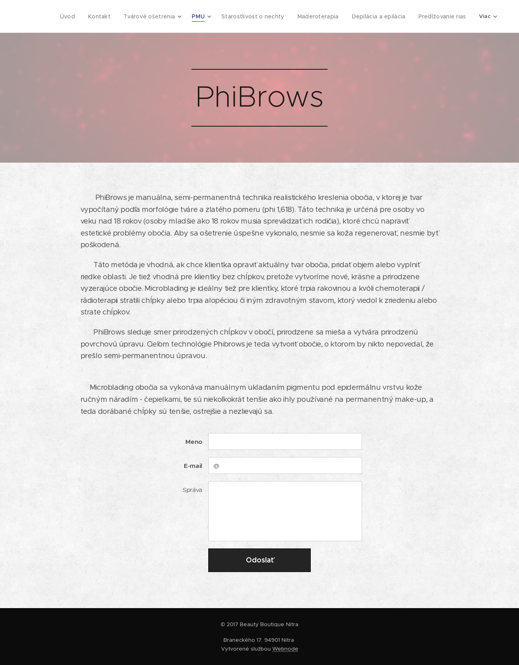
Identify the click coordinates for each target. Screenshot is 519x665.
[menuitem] (77, 16)
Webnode (285, 648)
